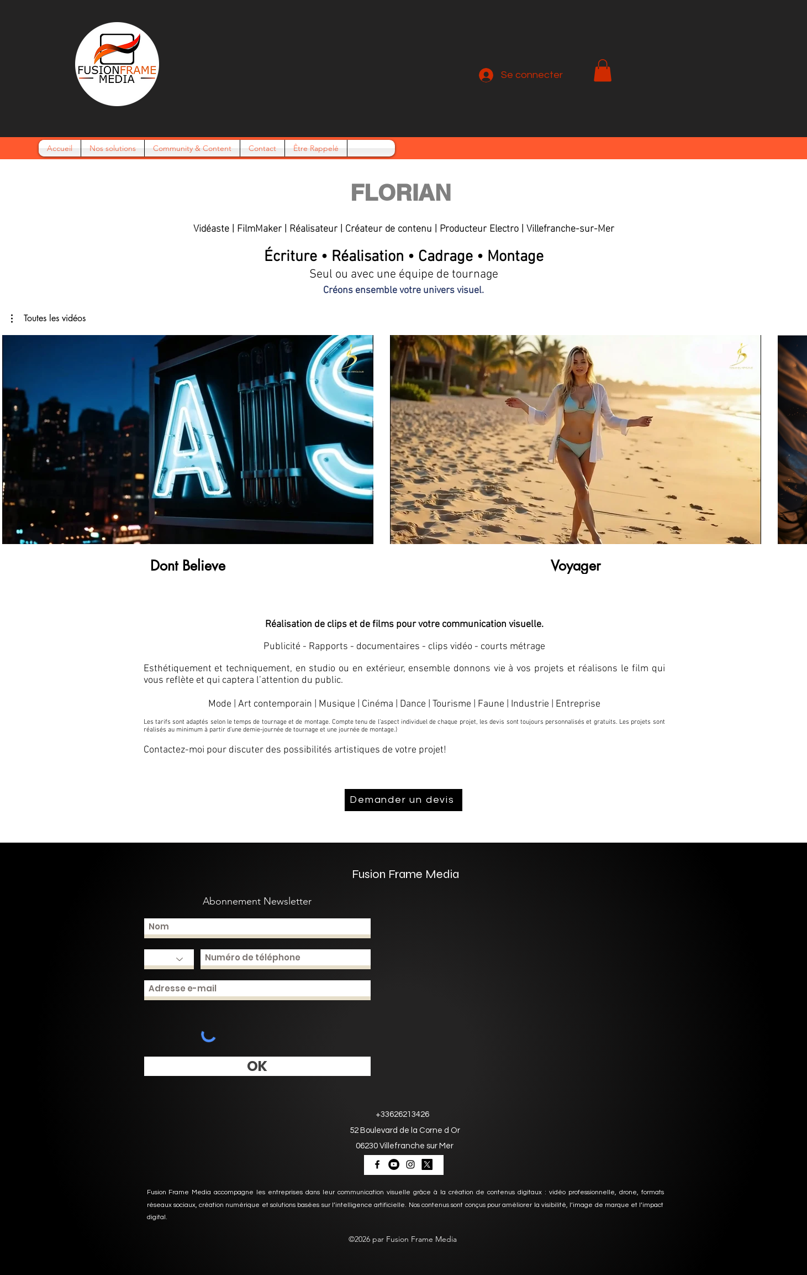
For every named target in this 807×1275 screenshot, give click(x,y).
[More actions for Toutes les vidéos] (48, 318)
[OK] (257, 1066)
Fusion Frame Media (405, 874)
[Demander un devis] (403, 800)
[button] (602, 70)
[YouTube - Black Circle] (393, 1164)
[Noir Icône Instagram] (410, 1164)
